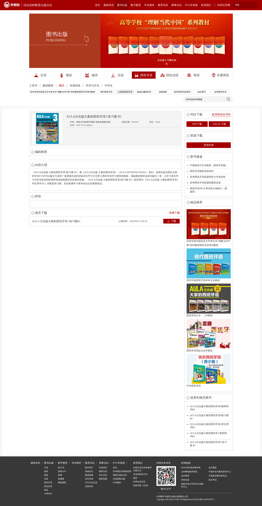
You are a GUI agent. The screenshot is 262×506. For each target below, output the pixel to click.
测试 (62, 85)
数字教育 (136, 5)
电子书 (61, 467)
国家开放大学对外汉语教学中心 (192, 485)
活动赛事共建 (119, 479)
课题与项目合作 (120, 475)
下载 (173, 221)
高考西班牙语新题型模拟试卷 (205, 182)
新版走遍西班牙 (144, 92)
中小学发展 (191, 5)
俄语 (69, 75)
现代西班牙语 (106, 92)
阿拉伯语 (172, 75)
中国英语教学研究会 (218, 476)
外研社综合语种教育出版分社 (142, 469)
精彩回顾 (103, 479)
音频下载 (174, 212)
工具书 (33, 85)
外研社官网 (223, 5)
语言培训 (89, 479)
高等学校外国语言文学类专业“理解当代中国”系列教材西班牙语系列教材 (62, 92)
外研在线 (185, 480)
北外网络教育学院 (189, 472)
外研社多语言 (139, 482)
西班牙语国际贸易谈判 (202, 171)
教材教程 (48, 85)
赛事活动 (176, 5)
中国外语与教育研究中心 (220, 472)
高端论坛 (89, 471)
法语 (121, 75)
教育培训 (163, 5)
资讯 (115, 467)
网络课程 (62, 482)
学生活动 (103, 475)
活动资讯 (103, 467)
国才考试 (213, 480)
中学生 (109, 85)
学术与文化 (93, 85)
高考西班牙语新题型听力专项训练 (208, 177)
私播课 (61, 479)
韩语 (197, 75)
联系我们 (206, 5)
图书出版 (122, 5)
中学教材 (117, 482)
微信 (135, 478)
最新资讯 (109, 5)
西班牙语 (146, 75)
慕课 (60, 475)
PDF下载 (197, 124)
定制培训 (89, 486)
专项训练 (75, 85)
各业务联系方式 (140, 474)
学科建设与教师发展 (122, 471)
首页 (97, 5)
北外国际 (213, 467)
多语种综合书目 (221, 114)
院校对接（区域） (141, 485)
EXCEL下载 (219, 124)
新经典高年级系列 (182, 92)
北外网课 (185, 476)
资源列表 (209, 145)
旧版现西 (163, 92)
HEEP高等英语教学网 (190, 467)
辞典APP (62, 471)
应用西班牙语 (220, 92)
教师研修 (89, 475)
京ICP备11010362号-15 (204, 499)
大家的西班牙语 (125, 92)
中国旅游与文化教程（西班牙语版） (209, 165)
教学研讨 (89, 467)
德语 (95, 75)
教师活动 (103, 471)
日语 (43, 75)
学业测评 (149, 5)
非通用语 (223, 75)
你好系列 (202, 92)
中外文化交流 (91, 482)
